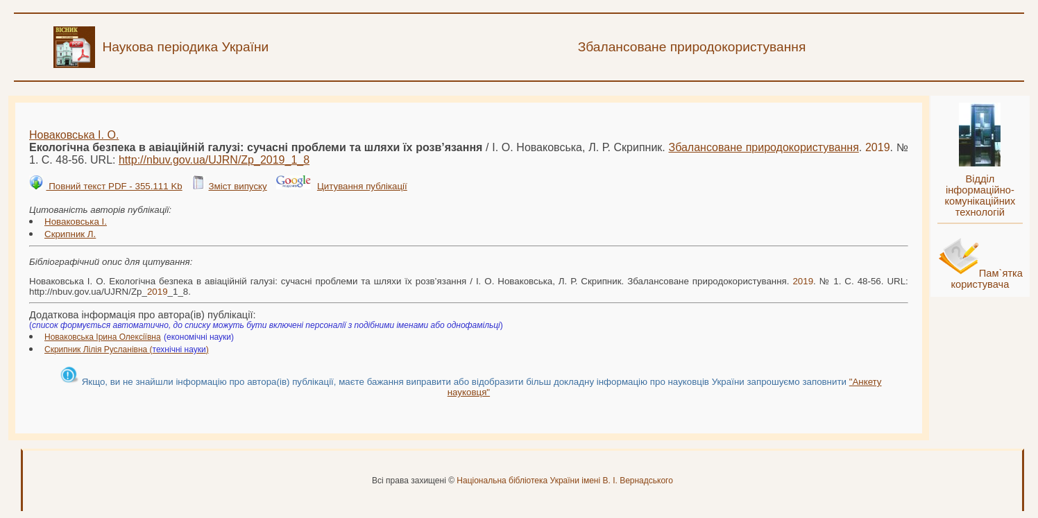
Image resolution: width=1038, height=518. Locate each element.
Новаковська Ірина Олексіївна (102, 337)
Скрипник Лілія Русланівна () (126, 349)
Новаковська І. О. (74, 135)
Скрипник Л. (70, 234)
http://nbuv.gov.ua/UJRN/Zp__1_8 (214, 160)
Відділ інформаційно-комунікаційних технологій (979, 195)
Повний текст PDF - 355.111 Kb (114, 186)
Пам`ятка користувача (987, 279)
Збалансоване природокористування (764, 147)
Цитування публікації (362, 186)
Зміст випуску (237, 186)
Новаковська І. (75, 221)
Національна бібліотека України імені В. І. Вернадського (565, 480)
